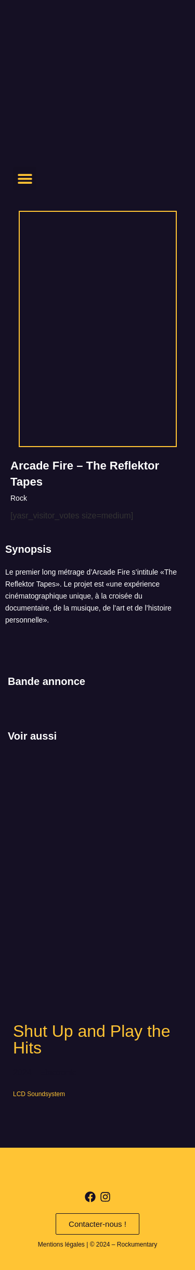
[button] (24, 178)
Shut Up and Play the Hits (91, 1039)
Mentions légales (61, 1244)
